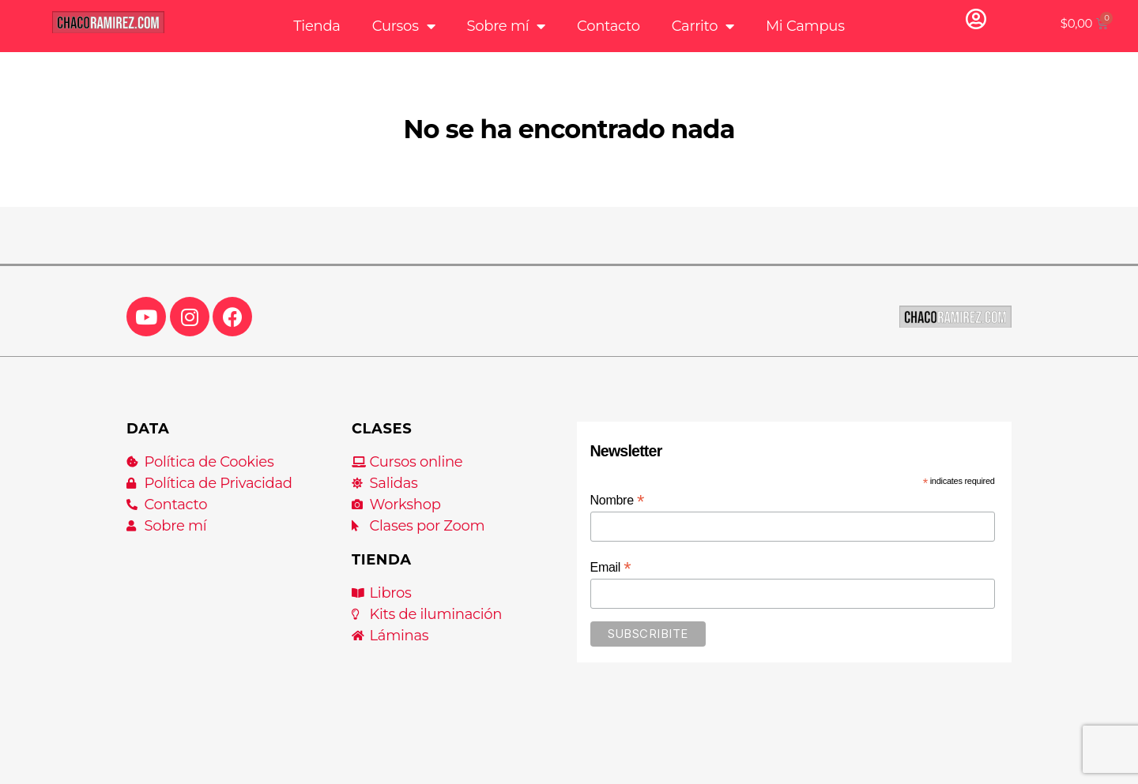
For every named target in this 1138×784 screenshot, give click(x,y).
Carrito (703, 26)
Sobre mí (505, 26)
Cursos (403, 26)
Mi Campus (805, 26)
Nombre (617, 500)
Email (610, 567)
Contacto (608, 26)
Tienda (316, 26)
